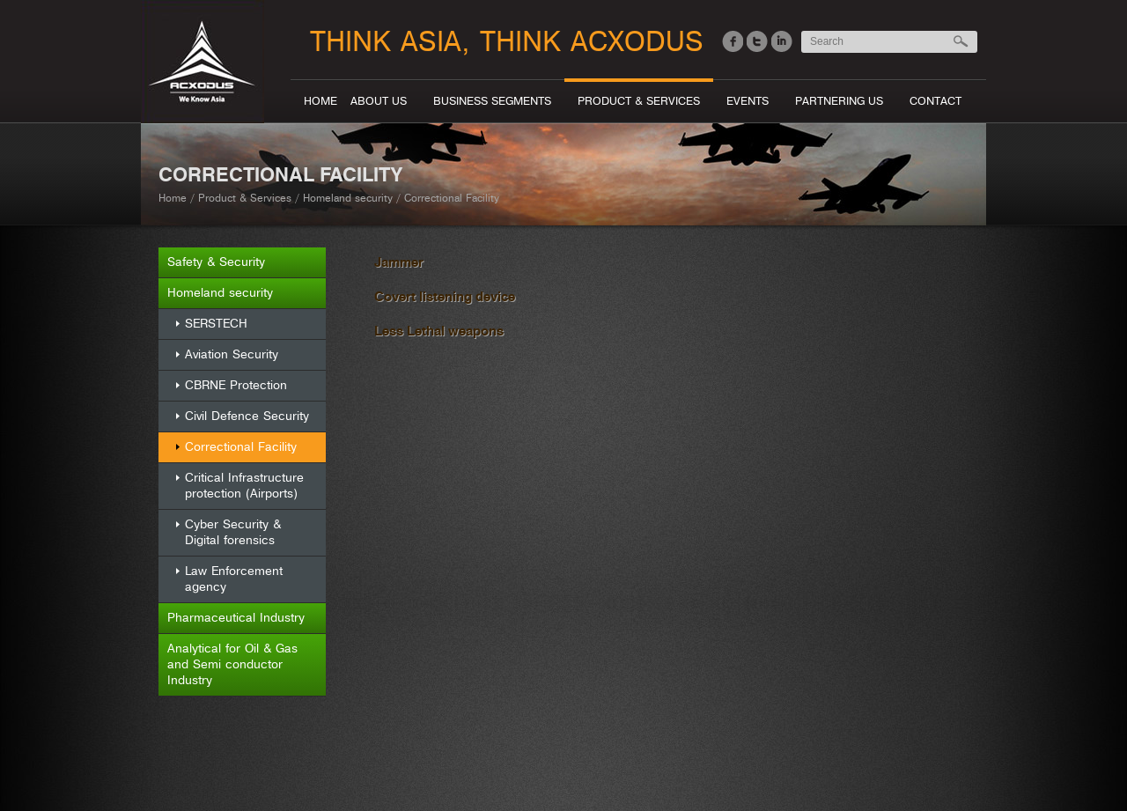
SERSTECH (216, 323)
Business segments (492, 101)
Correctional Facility (241, 446)
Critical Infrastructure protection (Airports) (244, 485)
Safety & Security (216, 262)
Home (320, 101)
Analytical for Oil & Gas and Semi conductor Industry (232, 664)
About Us (378, 101)
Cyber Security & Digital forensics (233, 532)
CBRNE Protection (236, 385)
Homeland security (348, 198)
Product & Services (639, 101)
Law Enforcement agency (234, 579)
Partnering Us (839, 101)
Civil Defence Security (247, 416)
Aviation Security (231, 354)
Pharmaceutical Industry (236, 617)
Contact (935, 101)
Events (747, 101)
